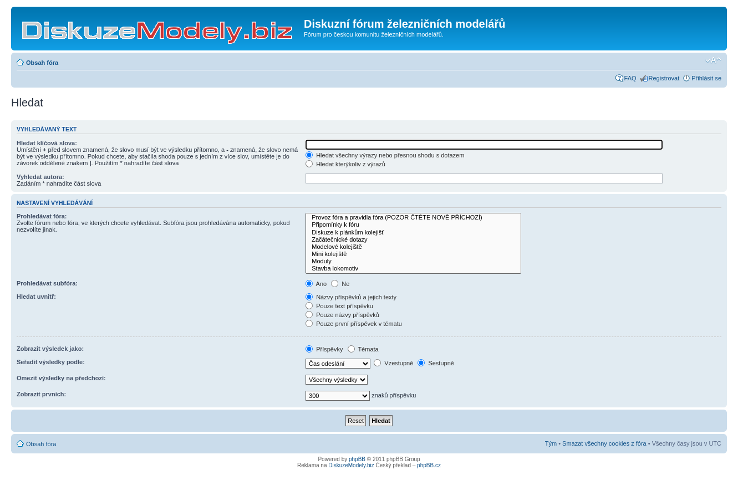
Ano (316, 283)
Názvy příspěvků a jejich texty (351, 297)
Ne (340, 283)
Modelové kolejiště (413, 247)
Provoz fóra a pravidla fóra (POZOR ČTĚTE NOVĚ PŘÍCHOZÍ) (413, 217)
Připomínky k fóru (413, 224)
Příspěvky (324, 349)
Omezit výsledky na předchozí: (61, 378)
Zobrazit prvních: (41, 394)
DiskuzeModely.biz (351, 465)
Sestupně (436, 363)
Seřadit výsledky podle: (51, 362)
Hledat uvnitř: (36, 296)
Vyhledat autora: (40, 176)
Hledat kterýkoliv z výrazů (345, 164)
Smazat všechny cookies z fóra (604, 443)
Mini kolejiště (413, 254)
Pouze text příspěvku (339, 306)
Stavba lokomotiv (413, 268)
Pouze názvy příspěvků (342, 315)
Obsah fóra (42, 62)
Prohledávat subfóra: (47, 283)
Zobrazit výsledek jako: (50, 348)
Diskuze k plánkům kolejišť (413, 232)
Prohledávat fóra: (42, 216)
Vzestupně (393, 363)
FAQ (630, 78)
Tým (551, 443)
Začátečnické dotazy (413, 239)
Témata (363, 349)
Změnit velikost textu (713, 60)
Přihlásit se (706, 78)
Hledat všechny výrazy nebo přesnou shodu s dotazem (385, 155)
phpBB (357, 459)
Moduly (413, 261)
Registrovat (664, 78)
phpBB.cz (429, 465)
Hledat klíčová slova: (47, 143)
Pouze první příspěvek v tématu (354, 323)
